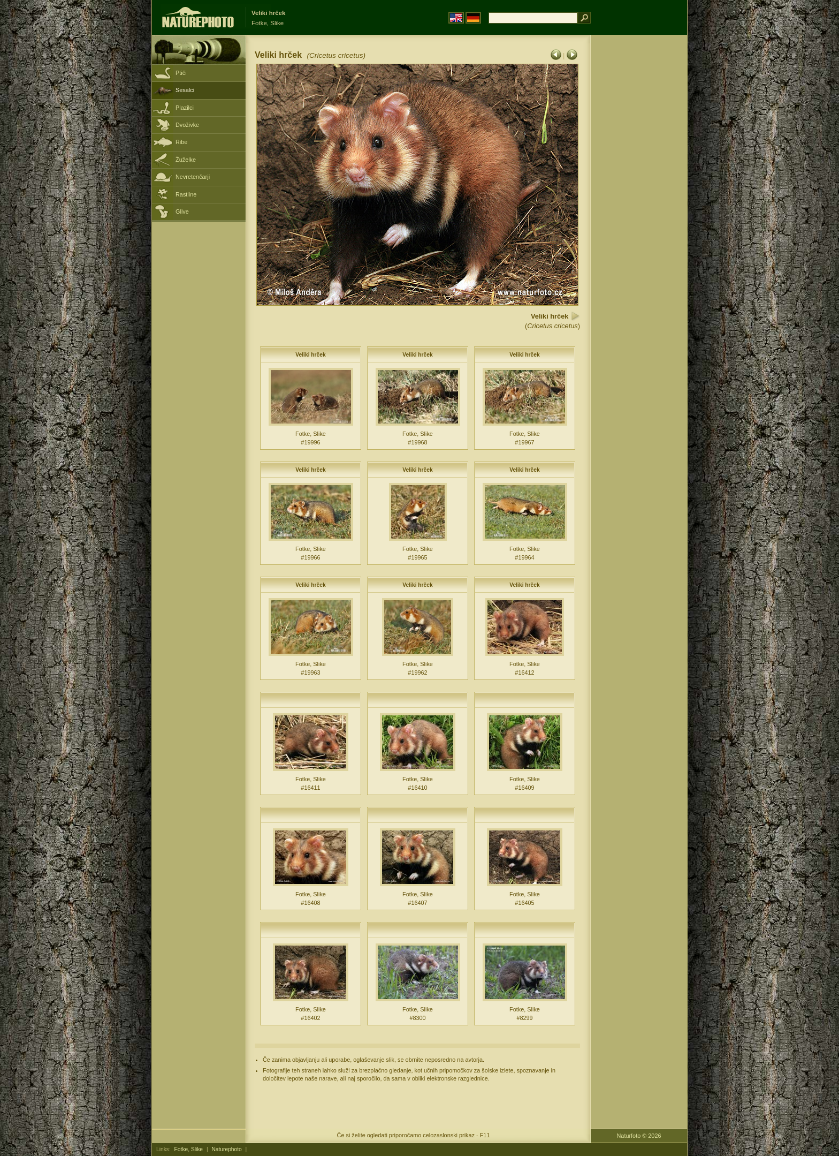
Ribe (181, 142)
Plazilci (185, 107)
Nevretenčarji (193, 176)
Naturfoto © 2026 (639, 1135)
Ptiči (181, 73)
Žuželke (186, 159)
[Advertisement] (639, 206)
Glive (182, 211)
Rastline (186, 194)
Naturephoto (226, 1149)
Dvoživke (187, 125)
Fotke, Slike (188, 1149)
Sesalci (185, 90)
